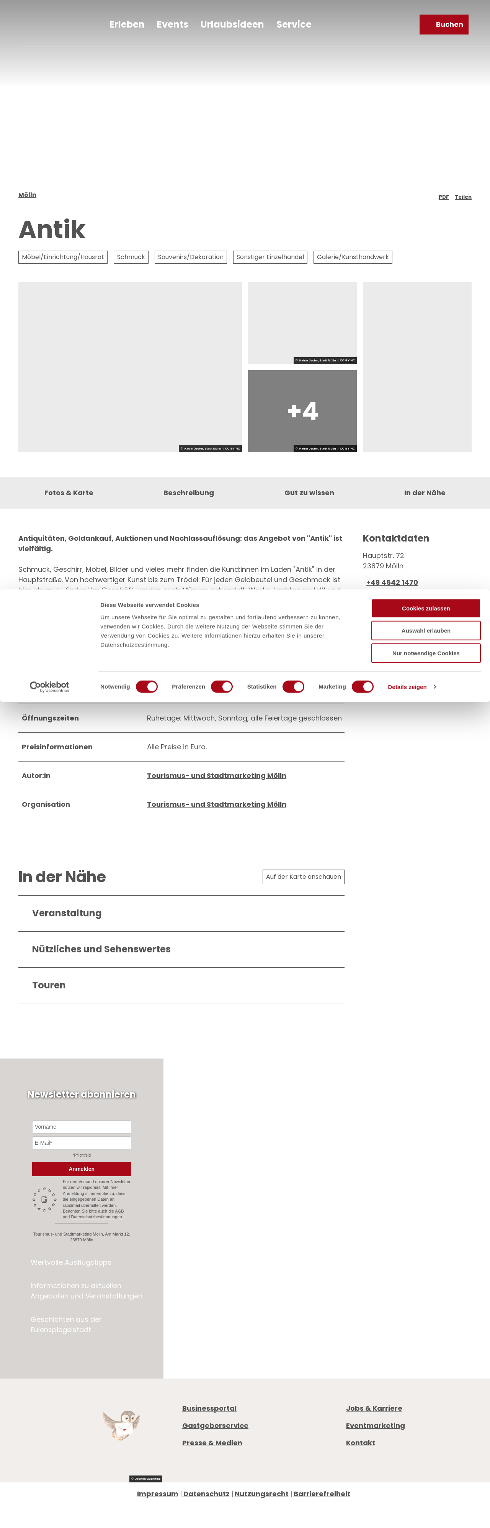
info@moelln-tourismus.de (411, 1257)
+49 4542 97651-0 (390, 1247)
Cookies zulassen (426, 19)
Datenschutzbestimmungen (97, 1251)
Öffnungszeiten (373, 1275)
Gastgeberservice (215, 1459)
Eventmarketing (375, 1459)
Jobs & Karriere (374, 1442)
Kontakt (360, 1477)
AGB (119, 1245)
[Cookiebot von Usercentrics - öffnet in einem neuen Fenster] (49, 97)
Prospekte (363, 1285)
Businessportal (209, 1442)
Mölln (27, 206)
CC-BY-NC (232, 459)
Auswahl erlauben (426, 41)
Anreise (358, 1295)
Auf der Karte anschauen (303, 910)
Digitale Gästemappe (384, 1306)
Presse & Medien (212, 1477)
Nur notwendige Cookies (426, 64)
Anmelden (82, 1203)
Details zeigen (407, 97)
